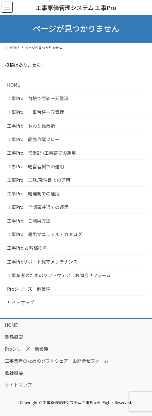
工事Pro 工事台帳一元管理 (35, 112)
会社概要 (14, 372)
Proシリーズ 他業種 (28, 289)
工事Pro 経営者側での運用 (35, 166)
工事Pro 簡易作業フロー (33, 139)
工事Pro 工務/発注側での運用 (38, 180)
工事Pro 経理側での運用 (33, 193)
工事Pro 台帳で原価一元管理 (38, 98)
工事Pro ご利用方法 (29, 220)
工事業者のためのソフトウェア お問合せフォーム (59, 275)
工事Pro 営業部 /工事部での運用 (41, 153)
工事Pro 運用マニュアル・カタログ (44, 234)
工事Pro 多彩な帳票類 (31, 125)
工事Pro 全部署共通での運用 (38, 207)
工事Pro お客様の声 (27, 247)
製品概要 (14, 337)
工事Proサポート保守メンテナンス (42, 261)
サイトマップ (20, 302)
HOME (13, 84)
